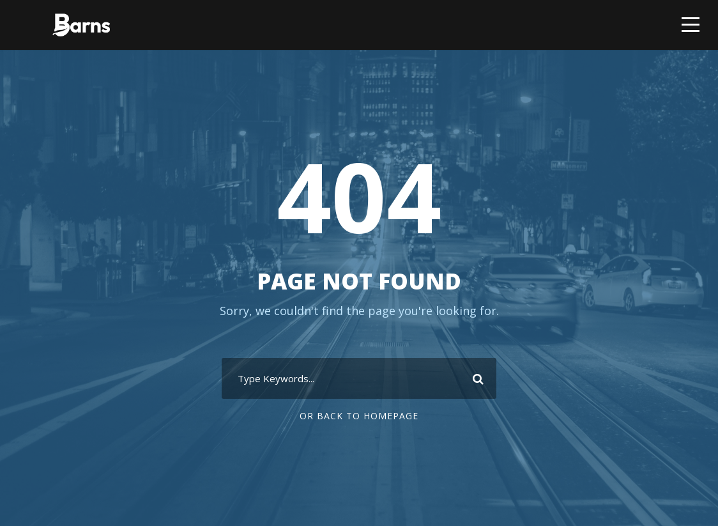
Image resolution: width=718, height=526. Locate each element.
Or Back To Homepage (359, 416)
